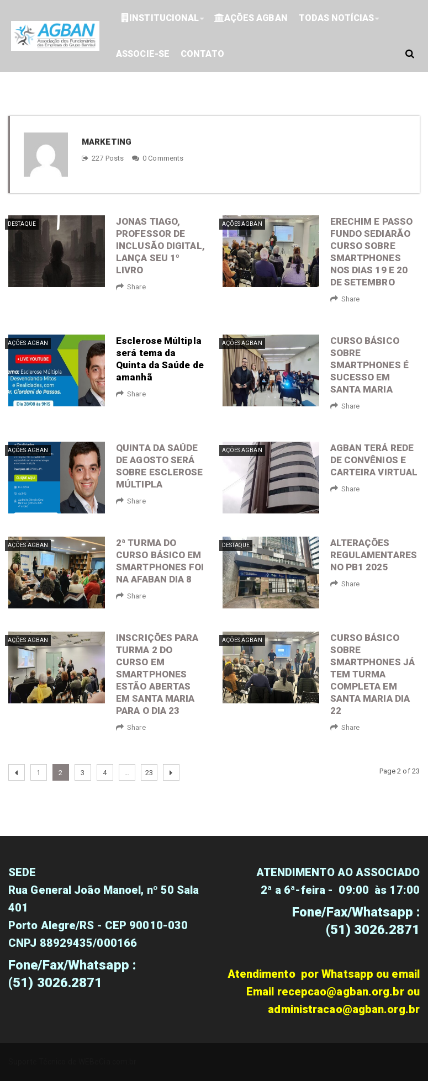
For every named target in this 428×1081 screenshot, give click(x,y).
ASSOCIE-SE (143, 54)
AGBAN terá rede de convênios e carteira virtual (374, 460)
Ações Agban (251, 18)
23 (149, 773)
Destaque (22, 224)
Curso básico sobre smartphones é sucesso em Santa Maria (369, 365)
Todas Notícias (336, 18)
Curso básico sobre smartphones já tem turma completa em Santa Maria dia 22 (372, 674)
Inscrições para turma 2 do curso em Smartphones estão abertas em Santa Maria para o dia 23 (157, 674)
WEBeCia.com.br (107, 1061)
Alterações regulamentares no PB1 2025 (373, 555)
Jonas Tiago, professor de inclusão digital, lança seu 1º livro (160, 245)
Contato (202, 54)
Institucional (160, 18)
